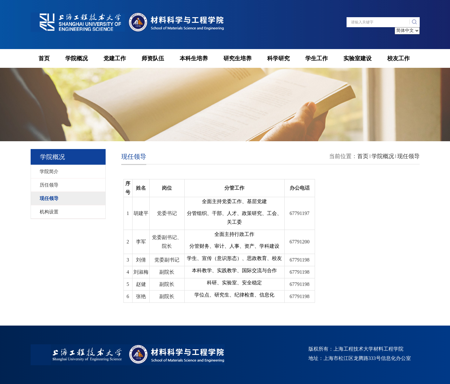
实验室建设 (357, 58)
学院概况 (76, 58)
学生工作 (316, 58)
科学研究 (278, 58)
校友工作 (398, 58)
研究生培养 (237, 58)
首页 (44, 58)
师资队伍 (153, 58)
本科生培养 (194, 58)
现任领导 (408, 156)
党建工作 (114, 58)
